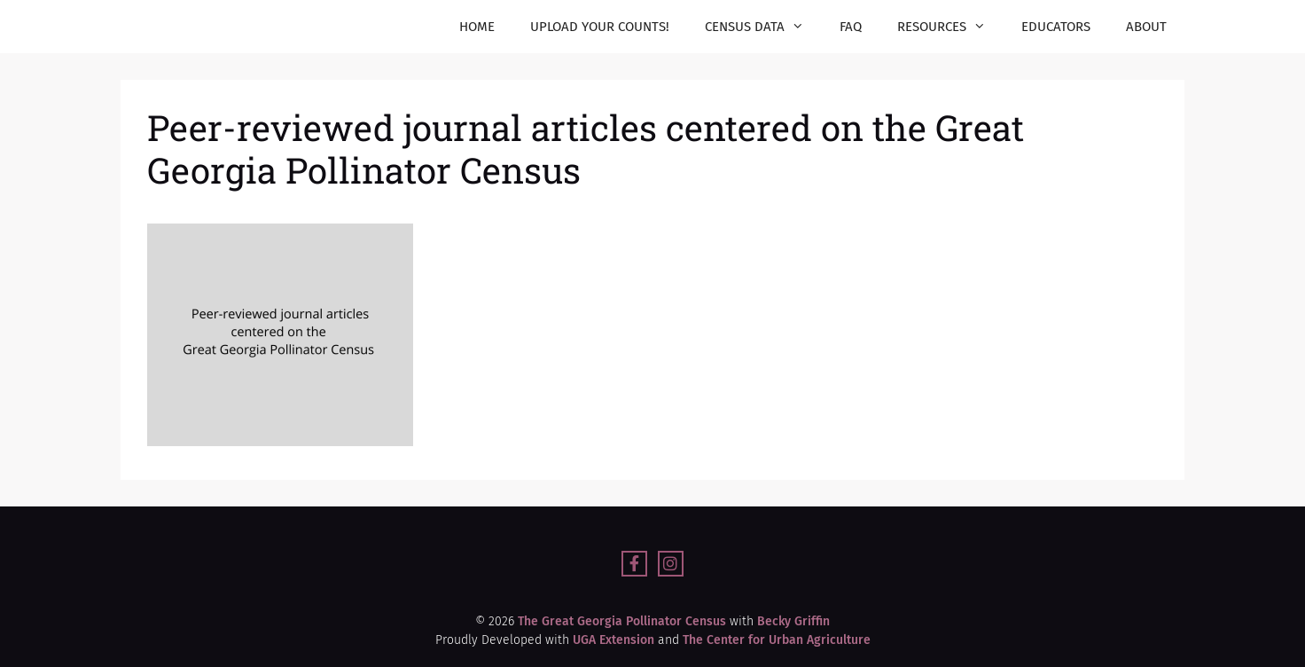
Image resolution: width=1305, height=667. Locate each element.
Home (477, 27)
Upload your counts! (599, 27)
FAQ (851, 27)
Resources (950, 26)
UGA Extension (613, 639)
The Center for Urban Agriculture (777, 639)
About (1146, 27)
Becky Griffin (792, 621)
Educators (1055, 27)
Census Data (763, 26)
